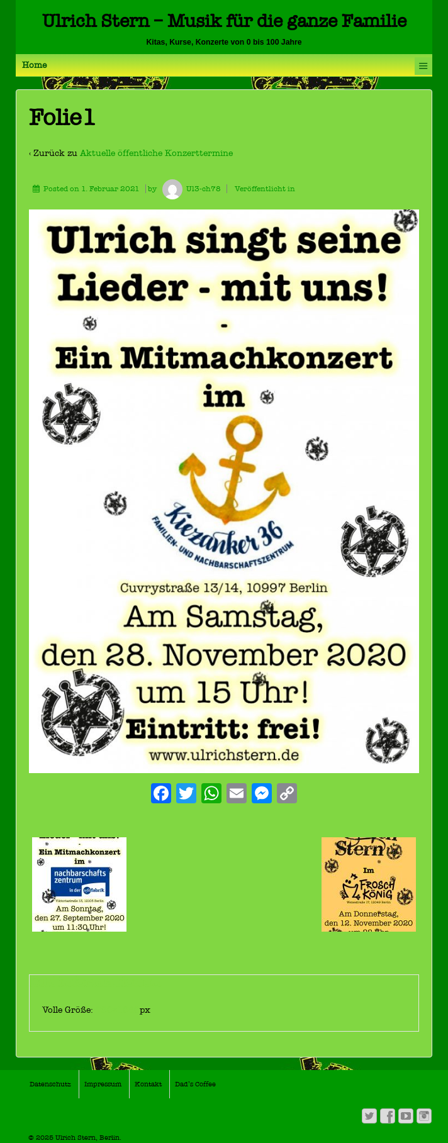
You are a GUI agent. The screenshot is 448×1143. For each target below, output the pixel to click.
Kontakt (148, 1084)
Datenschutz (50, 1084)
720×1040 (118, 1010)
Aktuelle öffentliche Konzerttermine (156, 153)
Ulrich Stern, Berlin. (87, 1138)
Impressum (102, 1084)
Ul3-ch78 (190, 188)
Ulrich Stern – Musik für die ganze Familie (224, 21)
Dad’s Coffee (195, 1084)
